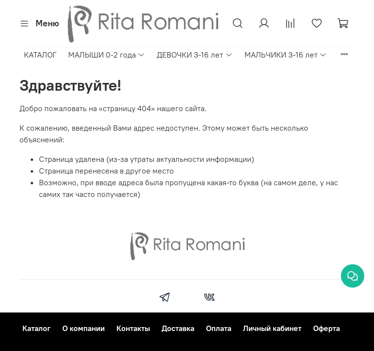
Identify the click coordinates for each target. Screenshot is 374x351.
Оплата (218, 328)
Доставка (178, 328)
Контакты (133, 328)
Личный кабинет (272, 328)
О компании (83, 328)
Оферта (326, 328)
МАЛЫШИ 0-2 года (106, 54)
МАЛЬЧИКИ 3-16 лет (285, 54)
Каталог (36, 328)
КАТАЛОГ (40, 54)
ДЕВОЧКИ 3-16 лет (194, 54)
